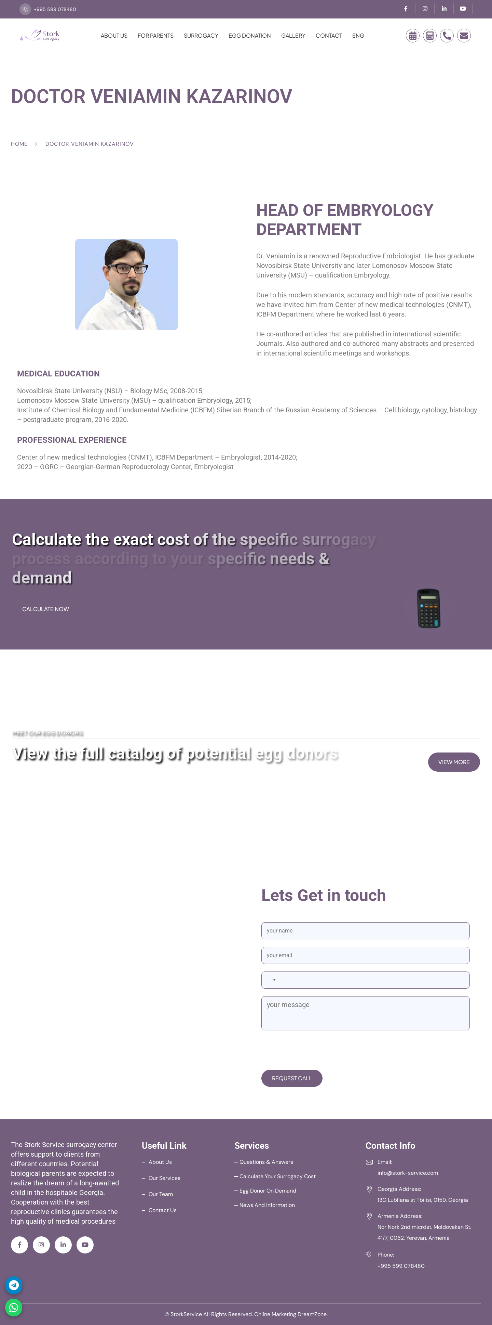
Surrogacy (201, 35)
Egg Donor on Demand (268, 1190)
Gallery (293, 35)
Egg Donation (250, 35)
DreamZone (312, 1314)
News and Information (267, 1205)
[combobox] (270, 980)
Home (19, 143)
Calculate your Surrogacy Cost (278, 1176)
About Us (114, 35)
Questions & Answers (266, 1162)
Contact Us (163, 1210)
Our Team (161, 1194)
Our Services (164, 1178)
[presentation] (313, 1051)
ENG (358, 35)
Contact (329, 35)
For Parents (156, 35)
